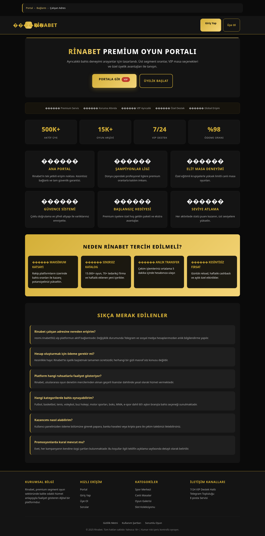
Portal (29, 8)
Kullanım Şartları (131, 523)
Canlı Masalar (143, 495)
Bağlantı (41, 8)
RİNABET (41, 25)
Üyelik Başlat (156, 81)
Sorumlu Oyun (153, 523)
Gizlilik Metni (110, 523)
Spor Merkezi (143, 489)
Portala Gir (114, 79)
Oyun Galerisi (143, 501)
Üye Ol (231, 25)
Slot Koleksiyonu (145, 507)
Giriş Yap (210, 23)
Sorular (84, 507)
